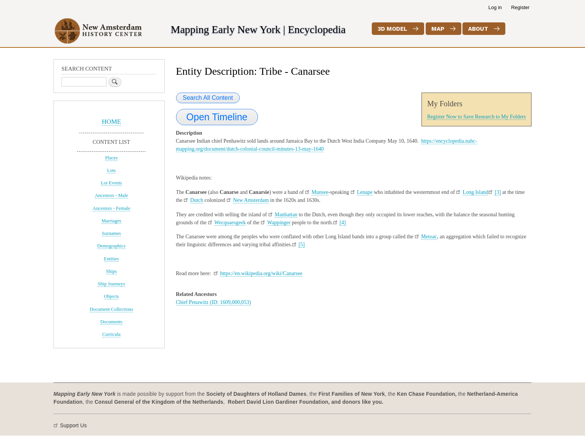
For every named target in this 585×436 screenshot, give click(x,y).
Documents (112, 321)
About (478, 28)
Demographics (111, 246)
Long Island (475, 192)
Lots (111, 170)
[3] (498, 192)
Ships (111, 271)
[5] (302, 244)
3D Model (392, 28)
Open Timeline (216, 117)
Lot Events (111, 183)
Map (437, 28)
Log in (495, 7)
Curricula (111, 334)
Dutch (196, 200)
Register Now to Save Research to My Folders (476, 117)
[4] (343, 222)
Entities (111, 258)
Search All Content (208, 97)
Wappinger (278, 222)
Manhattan (286, 214)
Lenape (365, 192)
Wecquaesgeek (230, 222)
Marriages (111, 221)
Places (111, 158)
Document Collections (111, 309)
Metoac (429, 236)
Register (520, 7)
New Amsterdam (251, 200)
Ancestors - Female (111, 208)
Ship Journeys (111, 283)
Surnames (111, 233)
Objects (111, 296)
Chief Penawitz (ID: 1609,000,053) (213, 302)
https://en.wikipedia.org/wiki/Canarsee (261, 273)
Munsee (319, 192)
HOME (111, 121)
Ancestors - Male (111, 195)
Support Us (73, 425)
